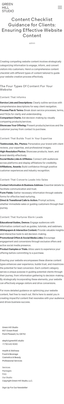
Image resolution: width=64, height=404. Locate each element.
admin (32, 43)
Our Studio (7, 377)
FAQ (4, 374)
